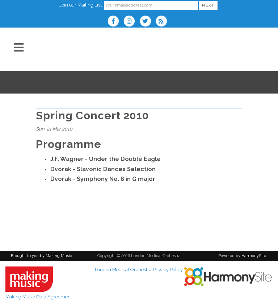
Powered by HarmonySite (242, 255)
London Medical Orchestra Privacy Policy (139, 269)
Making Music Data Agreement (38, 296)
